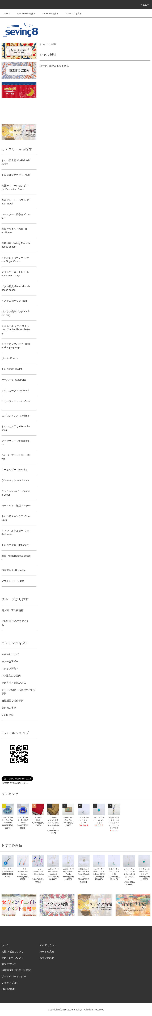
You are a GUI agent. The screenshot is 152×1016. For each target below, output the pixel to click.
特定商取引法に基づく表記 (16, 970)
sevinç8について (10, 654)
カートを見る (47, 951)
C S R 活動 (8, 714)
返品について (9, 964)
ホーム (7, 13)
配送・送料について (12, 957)
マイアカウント (48, 945)
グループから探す (48, 13)
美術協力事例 (9, 707)
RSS (4, 989)
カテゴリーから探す (23, 13)
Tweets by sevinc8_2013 (15, 783)
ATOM (11, 989)
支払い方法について (12, 951)
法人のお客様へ (10, 661)
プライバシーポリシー (14, 976)
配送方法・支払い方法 (14, 682)
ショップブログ (10, 982)
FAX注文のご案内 (11, 675)
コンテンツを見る (71, 13)
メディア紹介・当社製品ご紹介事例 (19, 691)
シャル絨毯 (51, 44)
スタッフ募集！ (10, 668)
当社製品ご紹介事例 (12, 700)
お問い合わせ (47, 957)
